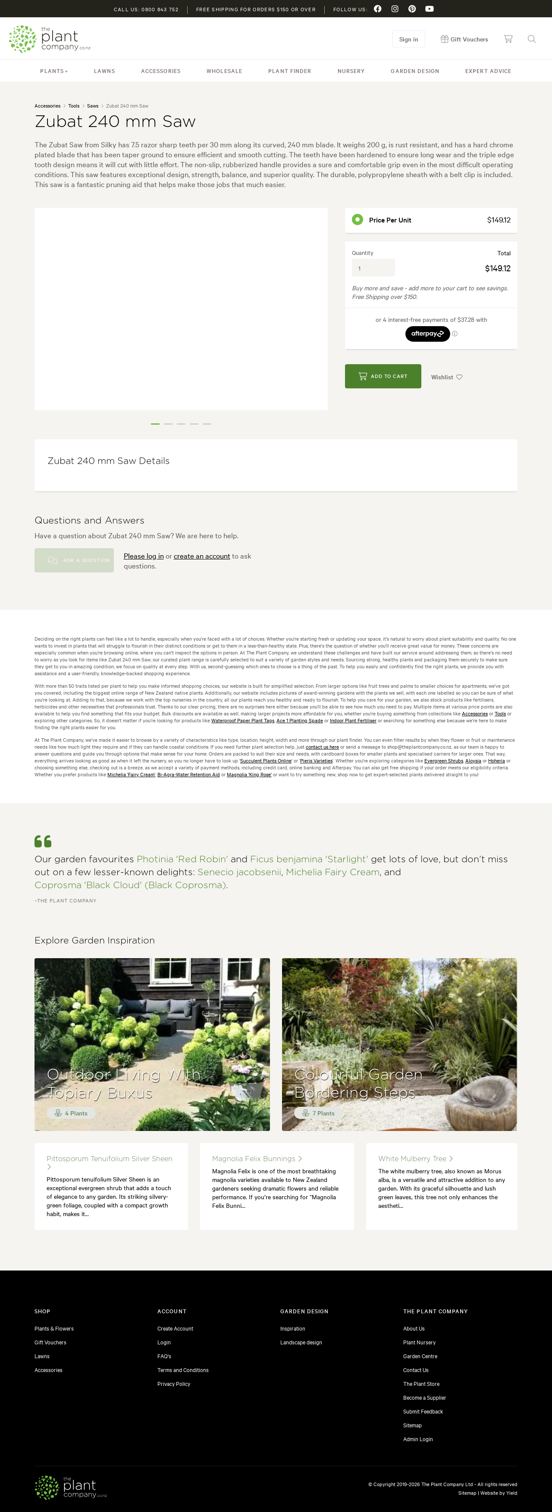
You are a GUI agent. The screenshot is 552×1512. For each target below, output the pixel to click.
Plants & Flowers (54, 1328)
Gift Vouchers (50, 1342)
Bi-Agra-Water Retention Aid (188, 774)
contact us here (322, 746)
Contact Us (416, 1369)
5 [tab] (207, 424)
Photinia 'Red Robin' (182, 859)
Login (164, 1342)
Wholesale (224, 70)
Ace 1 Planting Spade (299, 720)
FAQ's (164, 1356)
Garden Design (415, 70)
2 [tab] (168, 424)
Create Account (175, 1328)
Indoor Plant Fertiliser (353, 720)
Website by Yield (499, 1492)
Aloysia (473, 760)
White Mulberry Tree (415, 1159)
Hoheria (496, 760)
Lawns (104, 70)
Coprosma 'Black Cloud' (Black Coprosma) (130, 885)
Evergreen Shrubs (443, 760)
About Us (414, 1328)
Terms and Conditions (183, 1369)
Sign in (408, 39)
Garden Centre (420, 1356)
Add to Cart (383, 376)
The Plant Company (50, 39)
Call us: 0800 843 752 (146, 9)
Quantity (362, 252)
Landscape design (301, 1342)
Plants (52, 70)
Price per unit (390, 219)
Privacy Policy (173, 1383)
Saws (92, 105)
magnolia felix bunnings (257, 1159)
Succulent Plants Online (266, 760)
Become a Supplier (424, 1397)
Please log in (144, 555)
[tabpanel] (181, 309)
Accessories (161, 70)
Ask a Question (79, 560)
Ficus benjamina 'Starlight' (309, 859)
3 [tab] (181, 424)
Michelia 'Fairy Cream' (131, 774)
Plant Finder (289, 70)
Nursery (351, 70)
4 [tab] (194, 424)
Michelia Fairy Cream (333, 872)
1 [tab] (155, 424)
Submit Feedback (423, 1411)
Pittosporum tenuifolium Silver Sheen (109, 1163)
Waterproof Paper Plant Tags (242, 720)
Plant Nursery (419, 1342)
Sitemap (412, 1425)
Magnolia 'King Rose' (249, 774)
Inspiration (292, 1328)
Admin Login (418, 1438)
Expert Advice (488, 70)
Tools (73, 105)
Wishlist (447, 376)
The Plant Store (421, 1383)
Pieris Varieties (316, 760)
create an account (202, 555)
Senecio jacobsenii (239, 872)
